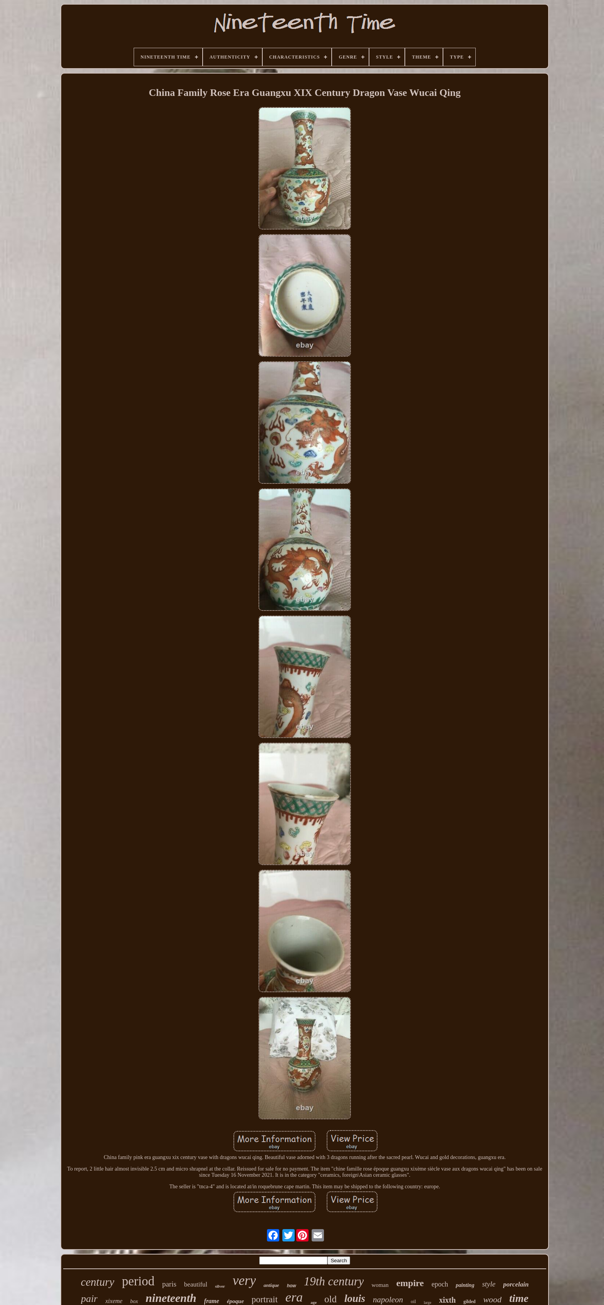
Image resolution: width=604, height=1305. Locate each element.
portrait (265, 1299)
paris (169, 1284)
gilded (469, 1301)
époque (235, 1301)
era (294, 1297)
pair (89, 1298)
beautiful (195, 1284)
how (291, 1285)
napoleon (388, 1299)
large (427, 1302)
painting (465, 1285)
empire (410, 1283)
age (313, 1302)
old (330, 1299)
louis (354, 1298)
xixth (447, 1300)
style (488, 1284)
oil (413, 1301)
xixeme (113, 1301)
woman (379, 1285)
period (138, 1281)
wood (492, 1299)
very (244, 1280)
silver (220, 1286)
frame (211, 1301)
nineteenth (171, 1298)
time (518, 1298)
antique (271, 1285)
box (134, 1301)
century (97, 1282)
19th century (334, 1281)
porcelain (515, 1284)
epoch (439, 1284)
